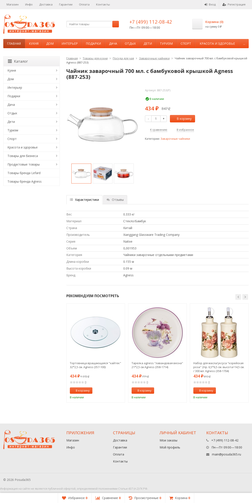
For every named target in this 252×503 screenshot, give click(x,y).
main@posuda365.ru (226, 454)
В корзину (182, 118)
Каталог (18, 61)
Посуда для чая (123, 58)
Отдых (130, 43)
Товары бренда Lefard (24, 173)
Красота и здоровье (217, 43)
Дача (113, 43)
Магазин (13, 4)
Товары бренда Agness (24, 181)
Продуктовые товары (23, 164)
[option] (81, 173)
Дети (148, 43)
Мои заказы (168, 440)
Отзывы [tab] (115, 200)
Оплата (84, 4)
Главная (14, 43)
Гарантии (65, 4)
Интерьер (70, 43)
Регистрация (233, 4)
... (244, 43)
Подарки (93, 43)
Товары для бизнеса (22, 156)
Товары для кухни (95, 58)
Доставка (46, 4)
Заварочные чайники (154, 58)
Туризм (166, 43)
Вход (210, 4)
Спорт (186, 43)
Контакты (103, 4)
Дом (50, 43)
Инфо (29, 4)
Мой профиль (170, 447)
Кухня (34, 43)
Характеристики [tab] (84, 200)
